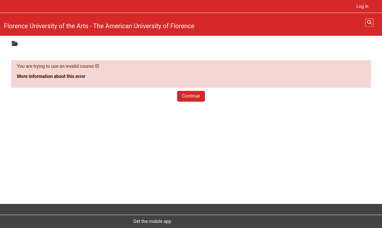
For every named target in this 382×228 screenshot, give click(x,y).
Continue (191, 95)
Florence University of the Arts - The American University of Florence (99, 26)
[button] (369, 23)
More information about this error (51, 76)
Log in (362, 6)
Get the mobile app (152, 221)
